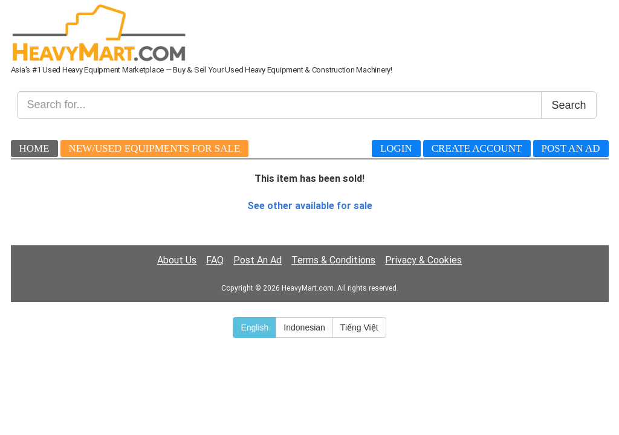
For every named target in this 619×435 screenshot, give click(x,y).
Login (396, 148)
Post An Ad (571, 148)
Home (34, 148)
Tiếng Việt (359, 327)
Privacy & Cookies (423, 260)
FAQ (215, 260)
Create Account (477, 148)
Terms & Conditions (333, 260)
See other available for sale (309, 205)
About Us (176, 260)
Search (568, 105)
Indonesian (304, 327)
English (254, 327)
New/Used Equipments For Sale (155, 148)
